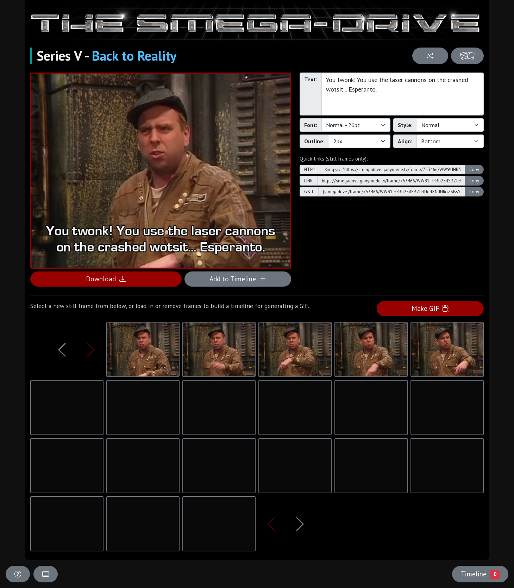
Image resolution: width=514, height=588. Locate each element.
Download (106, 278)
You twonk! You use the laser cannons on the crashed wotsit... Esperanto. (402, 94)
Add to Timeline (237, 278)
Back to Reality (134, 55)
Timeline (480, 573)
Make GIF (430, 308)
